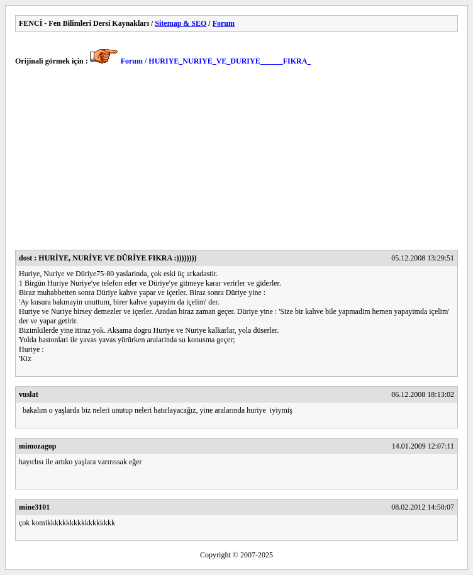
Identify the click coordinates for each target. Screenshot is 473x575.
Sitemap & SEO (180, 23)
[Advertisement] (236, 162)
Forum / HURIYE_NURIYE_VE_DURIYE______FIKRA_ (216, 61)
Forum (224, 23)
